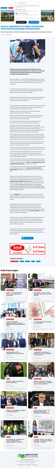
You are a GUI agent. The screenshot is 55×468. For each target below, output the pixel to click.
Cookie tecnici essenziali (22, 9)
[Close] (39, 3)
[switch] (16, 13)
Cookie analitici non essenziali (23, 13)
